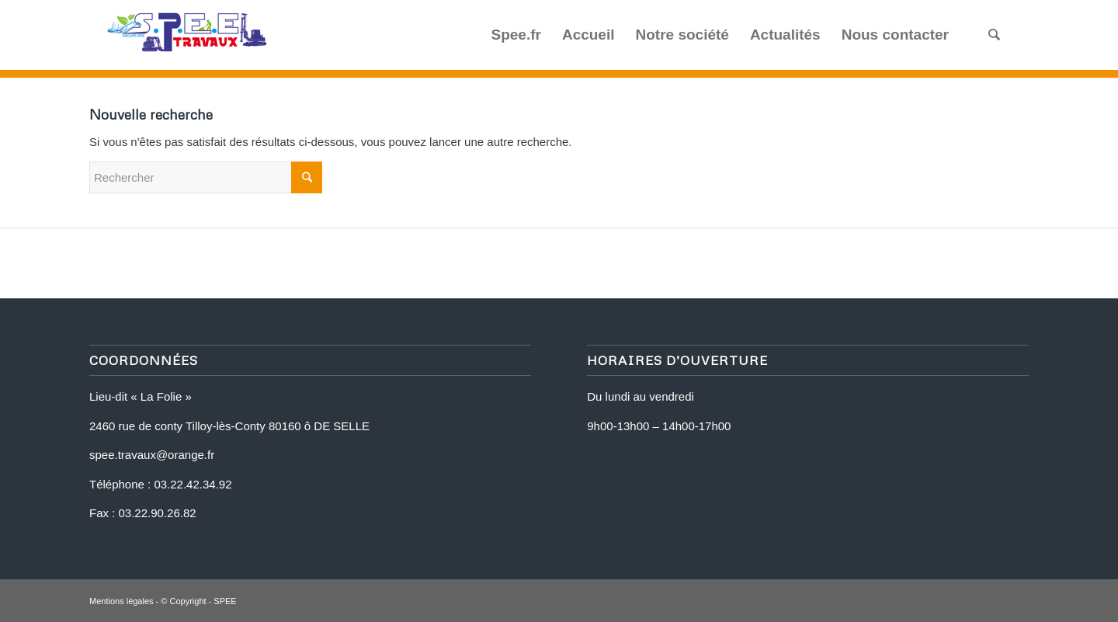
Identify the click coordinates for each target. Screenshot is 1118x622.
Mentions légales (121, 601)
